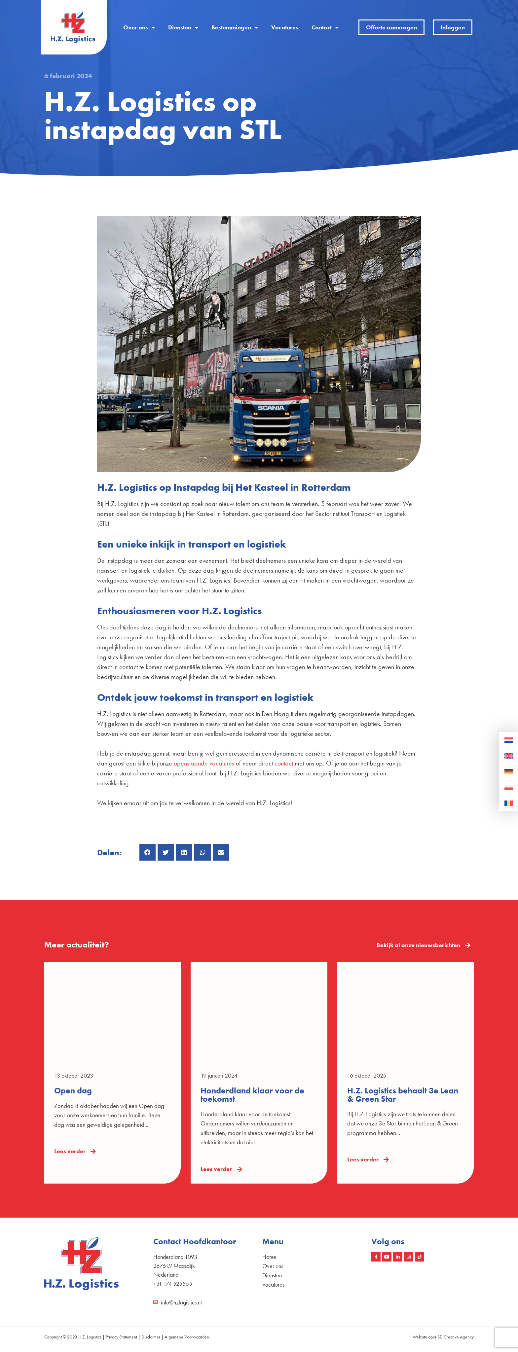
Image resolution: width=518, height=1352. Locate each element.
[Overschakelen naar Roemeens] (509, 803)
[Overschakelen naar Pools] (509, 788)
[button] (147, 852)
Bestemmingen (234, 27)
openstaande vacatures (204, 763)
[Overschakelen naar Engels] (509, 756)
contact (284, 763)
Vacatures (284, 27)
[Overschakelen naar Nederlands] (509, 740)
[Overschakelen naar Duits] (509, 772)
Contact (325, 27)
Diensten (183, 27)
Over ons (139, 27)
